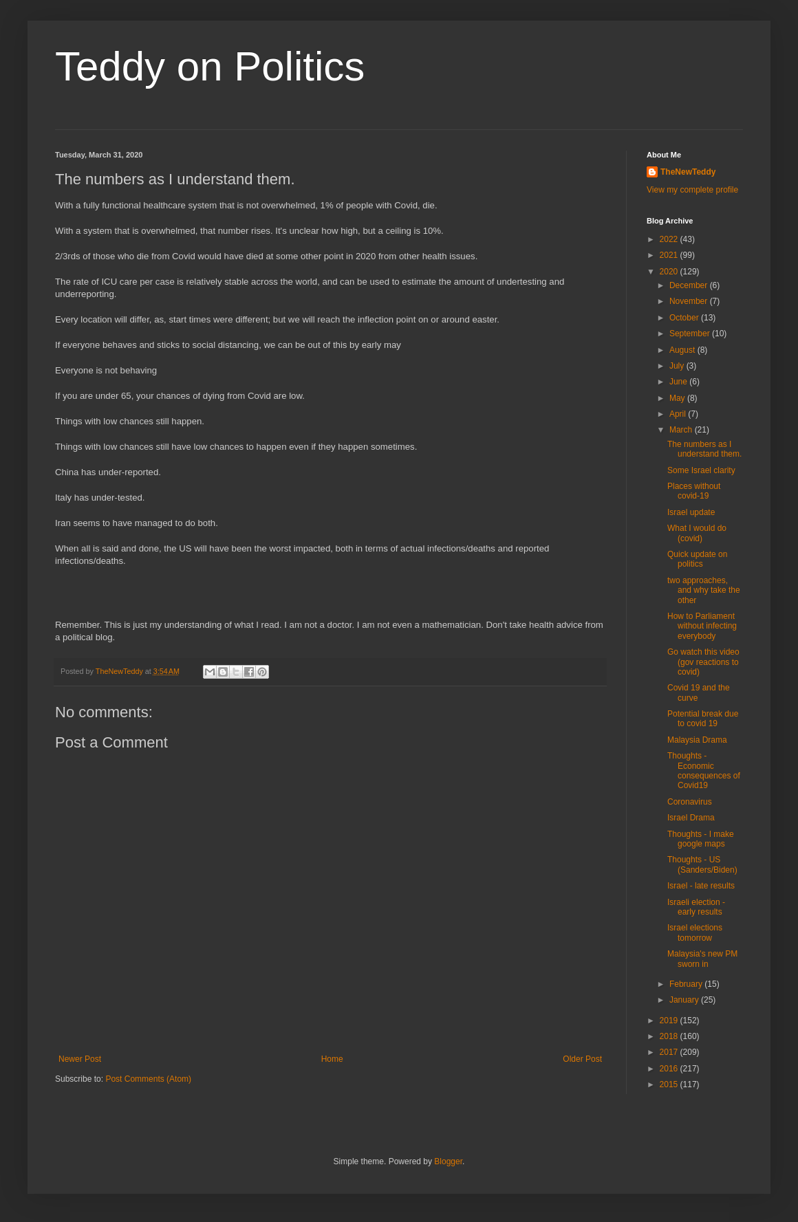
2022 (670, 239)
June (679, 381)
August (683, 350)
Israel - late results (701, 886)
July (678, 366)
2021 (670, 255)
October (685, 318)
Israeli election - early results (696, 907)
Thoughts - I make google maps (700, 839)
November (689, 301)
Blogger (448, 1161)
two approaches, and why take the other (703, 590)
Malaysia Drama (697, 740)
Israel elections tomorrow (694, 932)
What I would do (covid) (696, 533)
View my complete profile (692, 190)
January (685, 1000)
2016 (670, 1068)
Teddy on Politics (210, 66)
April (678, 414)
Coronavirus (689, 802)
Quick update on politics (697, 559)
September (690, 333)
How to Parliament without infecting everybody (702, 626)
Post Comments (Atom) (148, 1079)
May (678, 398)
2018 (670, 1036)
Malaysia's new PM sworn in (702, 958)
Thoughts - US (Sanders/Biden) (702, 864)
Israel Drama (691, 817)
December (689, 285)
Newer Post (79, 1059)
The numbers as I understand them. (704, 449)
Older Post (582, 1059)
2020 (670, 271)
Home (332, 1059)
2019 (670, 1020)
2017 (670, 1052)
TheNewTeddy (687, 172)
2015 (670, 1084)
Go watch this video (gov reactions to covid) (703, 662)
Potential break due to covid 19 (702, 718)
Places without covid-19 (693, 491)
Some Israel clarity (701, 470)
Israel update (691, 512)
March (682, 430)
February (686, 984)
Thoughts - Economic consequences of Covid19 (703, 770)
